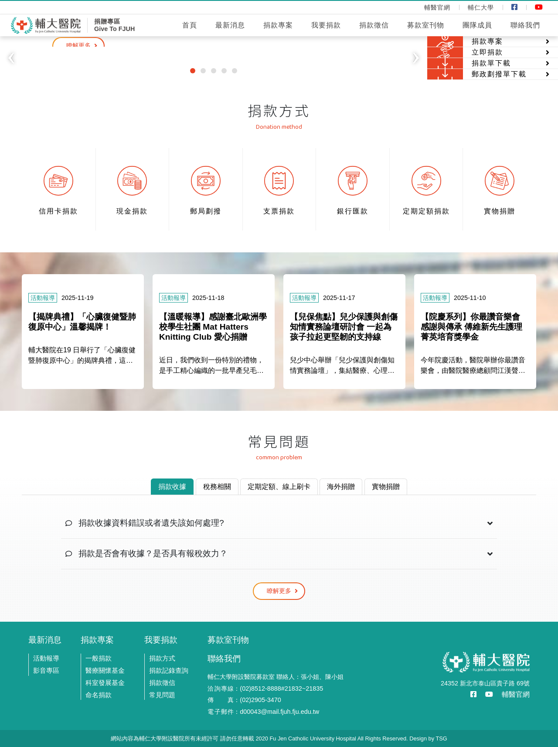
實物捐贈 (386, 486)
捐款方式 (162, 658)
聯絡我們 (525, 25)
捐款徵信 (374, 25)
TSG (441, 738)
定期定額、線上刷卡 (279, 486)
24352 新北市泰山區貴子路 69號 (485, 683)
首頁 (189, 25)
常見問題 (162, 695)
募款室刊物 (425, 25)
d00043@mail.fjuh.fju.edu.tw (279, 711)
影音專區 (46, 670)
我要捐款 (326, 25)
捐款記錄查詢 (168, 670)
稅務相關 (217, 486)
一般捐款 (98, 658)
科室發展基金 (105, 682)
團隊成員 (477, 25)
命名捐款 (98, 695)
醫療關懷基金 (105, 670)
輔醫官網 (516, 694)
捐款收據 (172, 486)
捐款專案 (278, 25)
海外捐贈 (341, 486)
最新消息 (230, 25)
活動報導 (46, 658)
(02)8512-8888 (260, 688)
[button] (10, 58)
